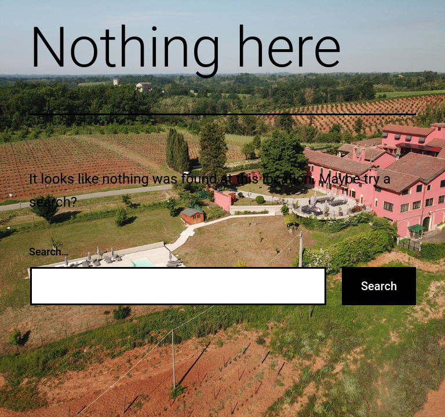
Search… (49, 252)
